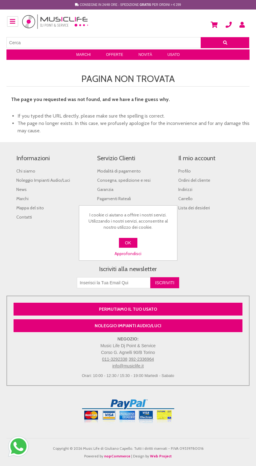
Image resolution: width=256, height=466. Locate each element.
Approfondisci (128, 253)
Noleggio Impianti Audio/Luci (43, 180)
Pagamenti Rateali (114, 198)
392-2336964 (141, 359)
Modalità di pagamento (119, 171)
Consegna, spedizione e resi (124, 180)
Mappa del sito (30, 208)
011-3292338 (115, 359)
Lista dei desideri (194, 208)
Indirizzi (185, 189)
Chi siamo (25, 171)
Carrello (185, 198)
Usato (173, 54)
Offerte (114, 54)
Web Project (161, 456)
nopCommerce (117, 456)
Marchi (83, 54)
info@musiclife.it (128, 365)
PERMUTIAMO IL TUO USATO (128, 309)
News (21, 189)
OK (128, 242)
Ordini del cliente (194, 180)
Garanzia (105, 189)
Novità (145, 54)
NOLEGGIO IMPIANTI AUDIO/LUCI (128, 325)
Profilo (184, 171)
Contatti (24, 217)
